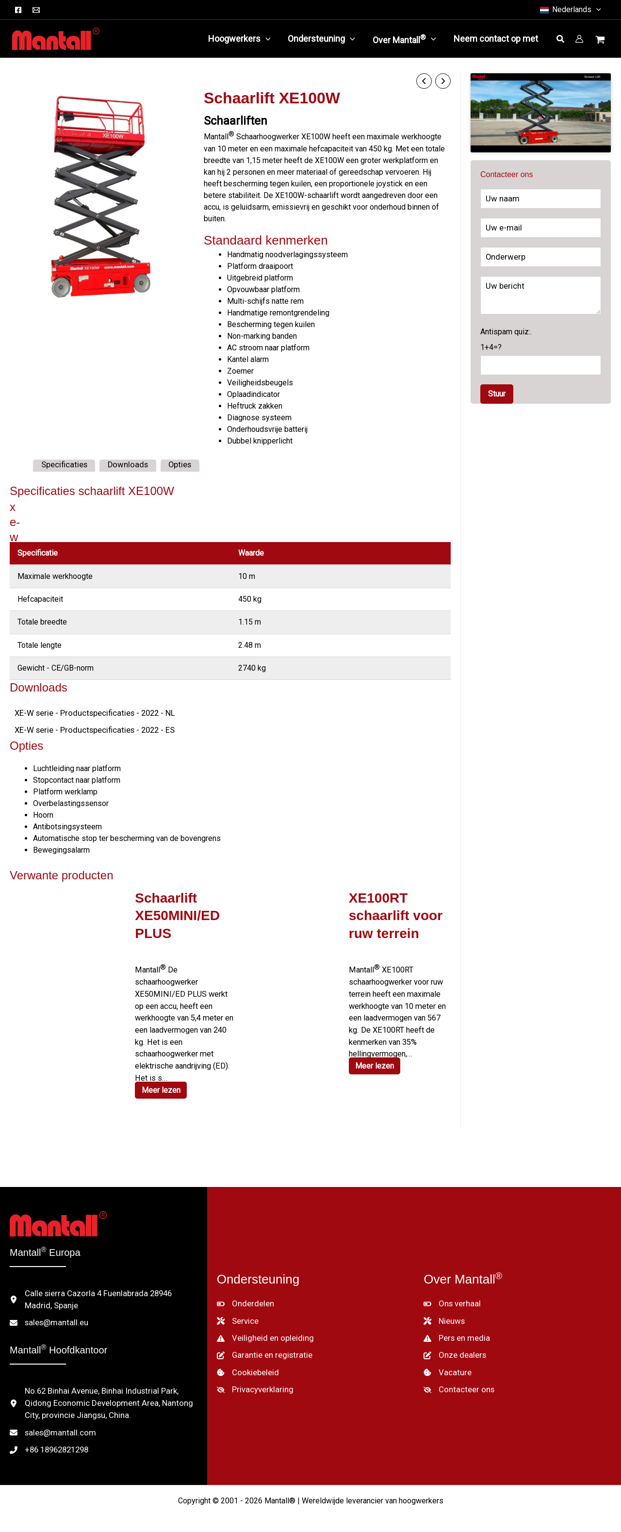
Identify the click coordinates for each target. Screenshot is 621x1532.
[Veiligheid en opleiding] (263, 1329)
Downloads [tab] (124, 464)
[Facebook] (18, 10)
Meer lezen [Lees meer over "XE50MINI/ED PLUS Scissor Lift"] (162, 1084)
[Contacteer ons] (457, 1378)
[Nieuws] (444, 1312)
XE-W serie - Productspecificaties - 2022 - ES (90, 728)
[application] (266, 38)
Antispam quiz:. (540, 365)
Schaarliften (235, 120)
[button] (570, 9)
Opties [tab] (174, 464)
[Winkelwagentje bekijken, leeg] (601, 40)
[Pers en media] (456, 1329)
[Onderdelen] (244, 1296)
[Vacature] (446, 1362)
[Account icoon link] (579, 38)
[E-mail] (36, 10)
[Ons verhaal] (451, 1296)
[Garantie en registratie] (262, 1345)
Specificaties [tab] (63, 464)
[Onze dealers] (454, 1345)
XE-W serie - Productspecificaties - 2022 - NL (90, 712)
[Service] (237, 1312)
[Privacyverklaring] (253, 1378)
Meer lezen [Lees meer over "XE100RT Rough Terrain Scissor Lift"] (376, 1061)
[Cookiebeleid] (247, 1362)
